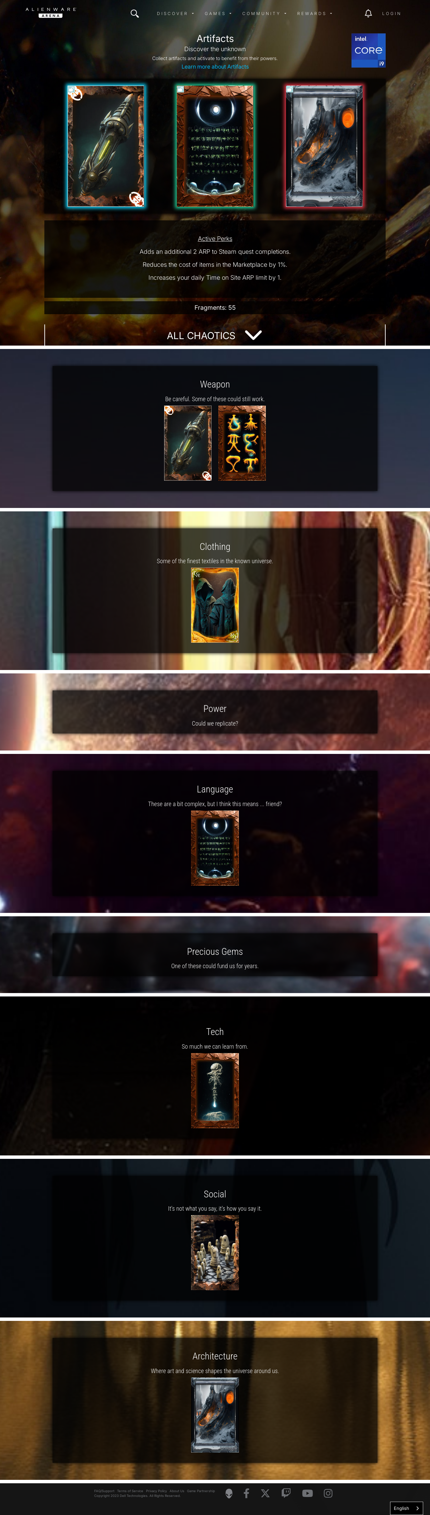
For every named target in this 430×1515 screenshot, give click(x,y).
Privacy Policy (156, 1491)
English (401, 1508)
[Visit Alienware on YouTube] (307, 1494)
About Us (177, 1491)
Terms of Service (130, 1491)
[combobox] (406, 1508)
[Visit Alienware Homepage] (229, 1493)
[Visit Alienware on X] (265, 1494)
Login (392, 13)
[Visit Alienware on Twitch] (286, 1494)
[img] (135, 13)
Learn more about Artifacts (215, 66)
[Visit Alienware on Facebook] (246, 1494)
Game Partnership (201, 1491)
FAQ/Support (104, 1491)
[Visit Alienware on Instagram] (328, 1494)
